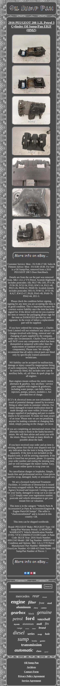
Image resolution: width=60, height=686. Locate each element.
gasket (42, 641)
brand (42, 627)
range (19, 628)
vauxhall (44, 619)
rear (36, 596)
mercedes (23, 596)
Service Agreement (31, 680)
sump (23, 639)
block (31, 613)
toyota (17, 624)
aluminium (28, 624)
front (41, 602)
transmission (31, 645)
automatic (24, 650)
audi (39, 623)
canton (44, 608)
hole (47, 633)
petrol (18, 618)
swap (40, 634)
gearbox (18, 612)
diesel (19, 632)
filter (32, 602)
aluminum (23, 607)
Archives (31, 667)
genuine (44, 612)
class (38, 651)
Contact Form (31, 671)
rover (34, 628)
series (31, 633)
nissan (44, 597)
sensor (27, 628)
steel (49, 603)
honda (34, 641)
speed (46, 652)
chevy (36, 608)
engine (18, 601)
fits (47, 623)
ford (30, 618)
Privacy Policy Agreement (31, 676)
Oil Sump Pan (31, 662)
